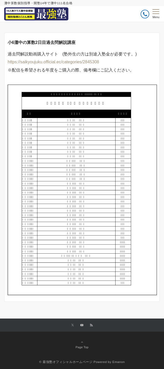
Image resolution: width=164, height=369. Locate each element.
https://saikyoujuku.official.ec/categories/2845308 (53, 62)
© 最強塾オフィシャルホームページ (66, 361)
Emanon (118, 361)
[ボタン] (145, 14)
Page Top (82, 344)
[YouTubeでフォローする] (81, 325)
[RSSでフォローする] (91, 325)
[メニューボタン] (156, 14)
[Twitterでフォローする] (72, 325)
